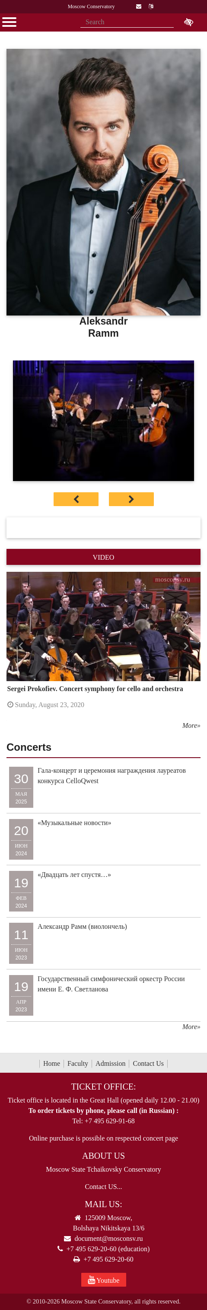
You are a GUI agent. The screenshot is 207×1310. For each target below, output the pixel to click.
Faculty (77, 1063)
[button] (20, 646)
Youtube (104, 1279)
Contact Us (148, 1063)
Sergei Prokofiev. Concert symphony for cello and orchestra (95, 688)
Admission (110, 1063)
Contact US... (103, 1186)
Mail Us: (103, 1204)
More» (191, 725)
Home (51, 1063)
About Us (103, 1155)
